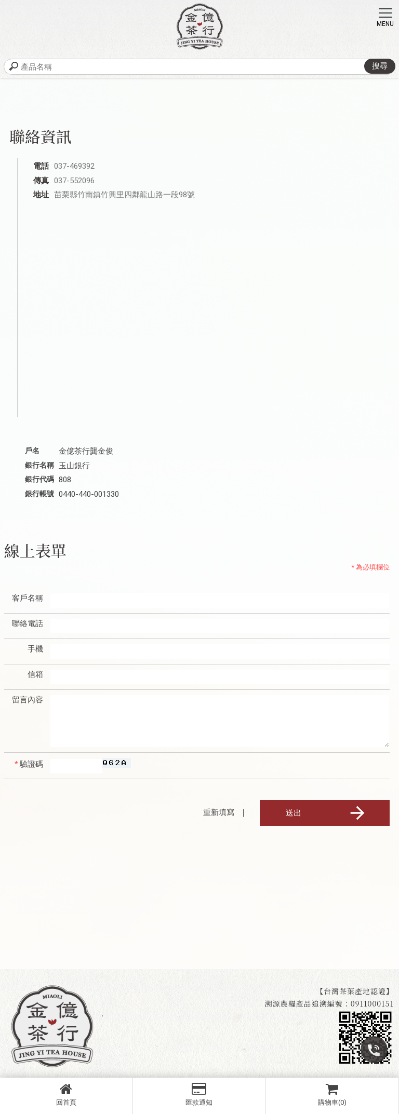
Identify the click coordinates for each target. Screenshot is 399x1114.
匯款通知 (199, 1094)
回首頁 (66, 1094)
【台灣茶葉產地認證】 (355, 991)
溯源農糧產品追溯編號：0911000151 (329, 1003)
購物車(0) (332, 1094)
